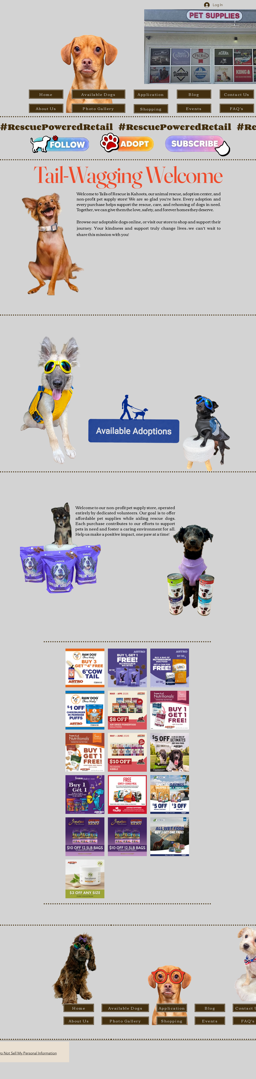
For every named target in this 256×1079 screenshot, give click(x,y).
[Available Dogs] (98, 94)
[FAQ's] (236, 108)
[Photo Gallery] (98, 108)
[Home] (46, 94)
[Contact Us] (236, 94)
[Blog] (194, 94)
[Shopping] (151, 109)
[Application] (151, 94)
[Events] (194, 108)
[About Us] (46, 108)
